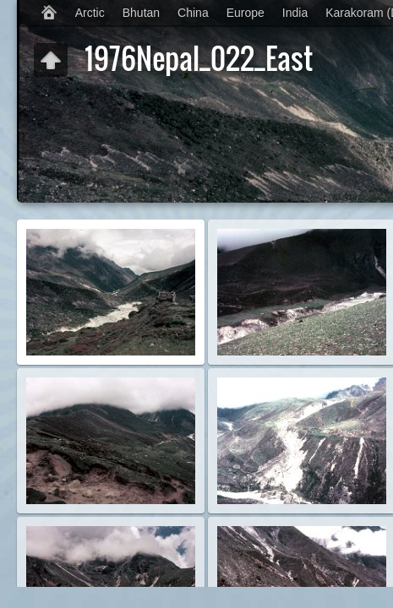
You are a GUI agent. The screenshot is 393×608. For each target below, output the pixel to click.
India (295, 12)
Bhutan (141, 12)
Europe (246, 12)
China (193, 12)
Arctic (90, 12)
